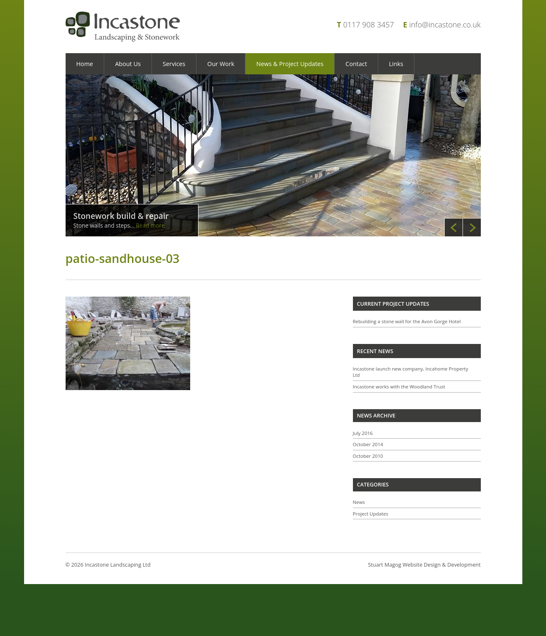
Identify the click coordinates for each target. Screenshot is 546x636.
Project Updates (371, 514)
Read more (150, 225)
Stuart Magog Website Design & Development (424, 564)
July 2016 (363, 433)
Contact (356, 64)
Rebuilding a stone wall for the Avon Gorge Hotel (407, 321)
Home (84, 64)
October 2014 (368, 444)
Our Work (220, 64)
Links (396, 64)
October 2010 (368, 456)
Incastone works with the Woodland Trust (399, 386)
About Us (128, 64)
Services (174, 64)
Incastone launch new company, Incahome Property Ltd (410, 372)
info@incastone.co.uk (445, 24)
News (359, 502)
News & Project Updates (289, 64)
